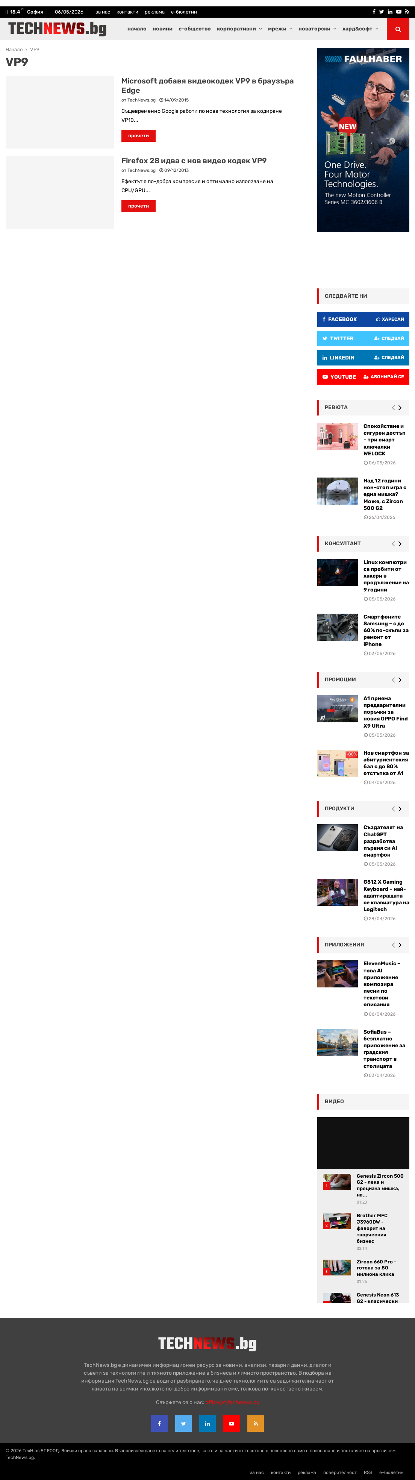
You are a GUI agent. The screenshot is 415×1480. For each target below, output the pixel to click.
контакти (127, 12)
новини (163, 29)
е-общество (195, 29)
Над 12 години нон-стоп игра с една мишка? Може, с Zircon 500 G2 (385, 494)
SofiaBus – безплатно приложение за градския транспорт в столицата (384, 1049)
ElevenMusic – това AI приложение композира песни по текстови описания (382, 984)
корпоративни (236, 29)
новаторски (314, 29)
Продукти (339, 808)
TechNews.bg (141, 100)
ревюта (336, 407)
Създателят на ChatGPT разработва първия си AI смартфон (383, 841)
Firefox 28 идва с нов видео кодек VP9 (194, 160)
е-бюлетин (184, 12)
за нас (102, 12)
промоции (340, 679)
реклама (155, 12)
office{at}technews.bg (232, 1402)
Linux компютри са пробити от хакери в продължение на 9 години (386, 576)
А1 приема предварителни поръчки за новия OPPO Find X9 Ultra (386, 712)
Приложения (344, 945)
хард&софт (357, 29)
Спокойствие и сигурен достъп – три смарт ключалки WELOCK (385, 440)
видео (334, 1101)
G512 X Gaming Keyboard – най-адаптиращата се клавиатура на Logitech (386, 896)
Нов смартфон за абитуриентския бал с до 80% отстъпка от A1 (386, 763)
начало (137, 29)
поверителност (340, 1472)
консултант (343, 543)
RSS (368, 1472)
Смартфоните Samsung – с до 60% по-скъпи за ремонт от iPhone (386, 631)
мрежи (277, 29)
